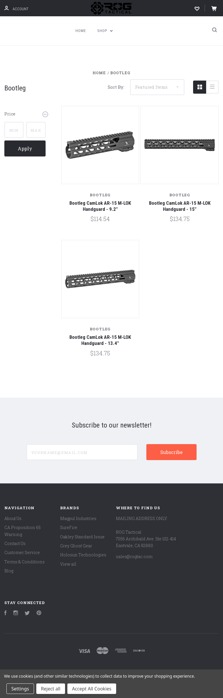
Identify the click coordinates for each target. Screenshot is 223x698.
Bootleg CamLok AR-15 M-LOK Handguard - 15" (180, 206)
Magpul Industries (78, 518)
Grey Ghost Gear (76, 546)
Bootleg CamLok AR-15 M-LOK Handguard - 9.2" (100, 206)
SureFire (68, 527)
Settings (20, 688)
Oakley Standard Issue (82, 536)
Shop (105, 31)
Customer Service (22, 552)
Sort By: (116, 87)
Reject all (50, 688)
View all (68, 564)
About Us (12, 518)
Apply (25, 148)
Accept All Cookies (92, 688)
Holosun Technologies (83, 555)
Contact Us (15, 543)
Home (80, 31)
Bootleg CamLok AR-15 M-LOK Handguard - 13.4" (100, 340)
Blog (8, 571)
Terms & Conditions (24, 562)
